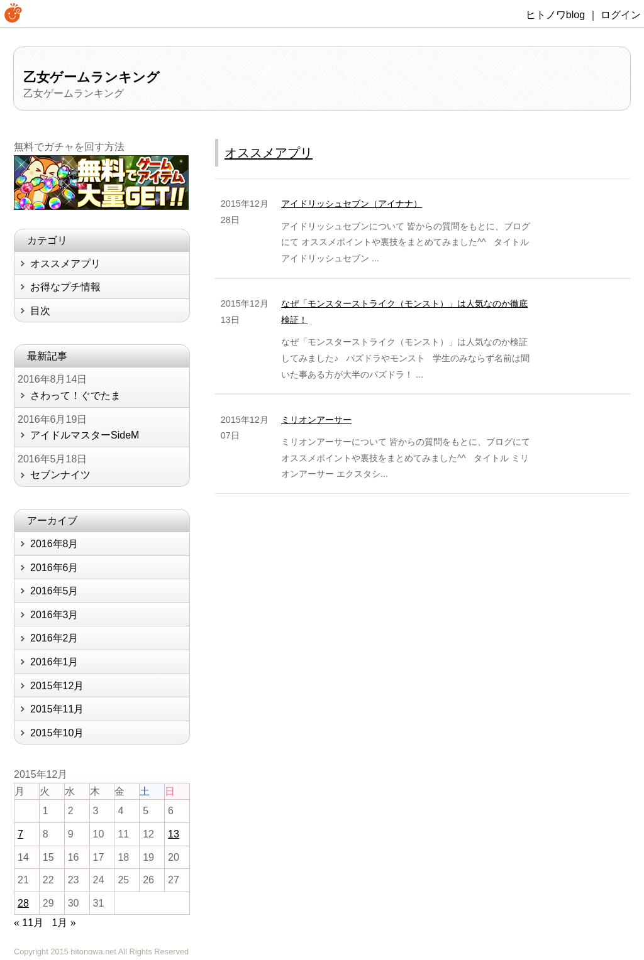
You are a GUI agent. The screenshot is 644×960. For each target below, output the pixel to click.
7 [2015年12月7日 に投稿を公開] (20, 834)
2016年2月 (54, 638)
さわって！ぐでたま (75, 395)
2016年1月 (54, 662)
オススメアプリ (269, 153)
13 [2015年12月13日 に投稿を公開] (173, 834)
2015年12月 (57, 685)
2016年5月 (54, 591)
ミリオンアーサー (316, 420)
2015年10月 (57, 733)
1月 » (64, 922)
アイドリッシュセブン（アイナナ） (351, 204)
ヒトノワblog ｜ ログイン (583, 14)
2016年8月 (54, 543)
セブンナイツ (60, 474)
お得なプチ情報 (65, 286)
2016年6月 (54, 567)
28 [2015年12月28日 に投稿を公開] (23, 903)
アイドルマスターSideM (84, 435)
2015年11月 (57, 709)
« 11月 (28, 922)
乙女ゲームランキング (91, 77)
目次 (40, 310)
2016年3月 (54, 614)
